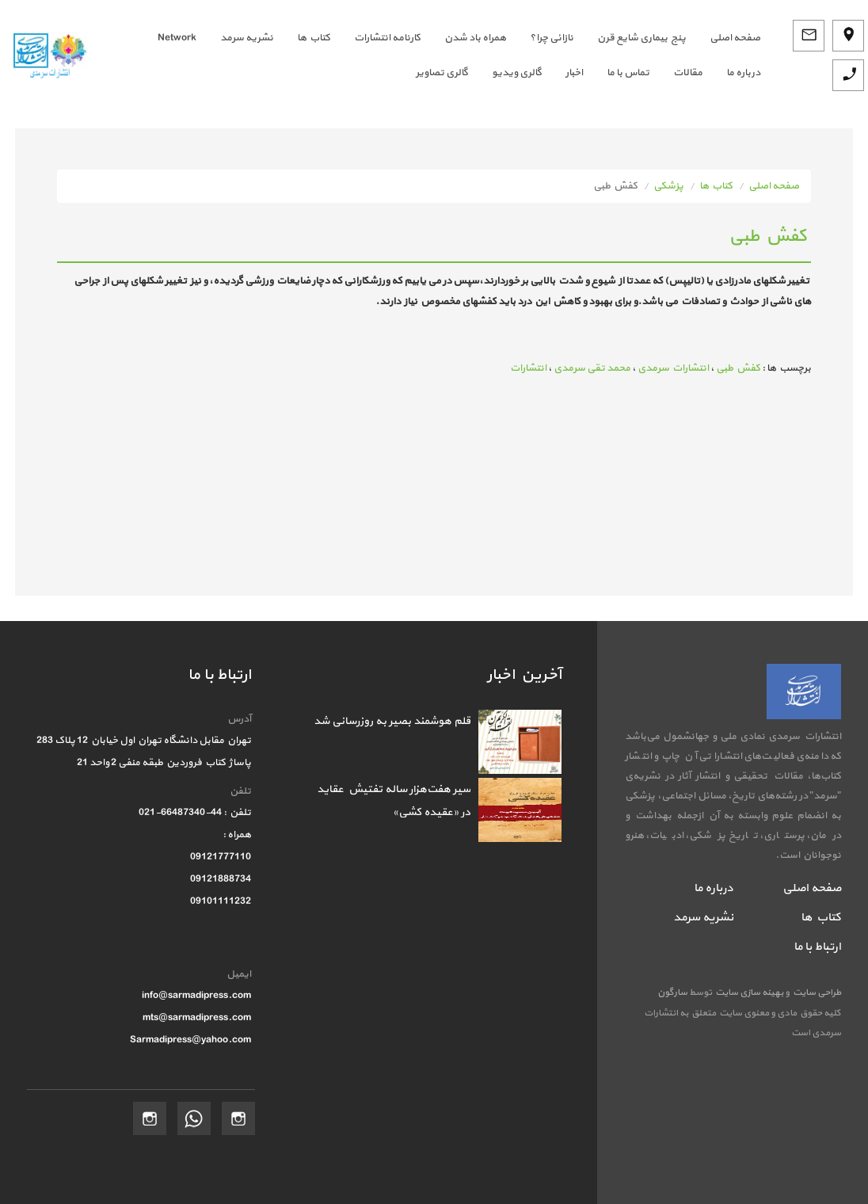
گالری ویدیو (517, 73)
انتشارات (528, 368)
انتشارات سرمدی (673, 368)
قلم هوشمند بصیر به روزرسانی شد (392, 721)
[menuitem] (723, 38)
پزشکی (668, 186)
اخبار (574, 73)
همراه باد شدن (475, 38)
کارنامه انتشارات (387, 38)
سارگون (673, 992)
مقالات (687, 73)
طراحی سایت (815, 992)
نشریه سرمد (246, 38)
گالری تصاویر (442, 73)
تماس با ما (628, 73)
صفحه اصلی (773, 186)
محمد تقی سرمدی (592, 368)
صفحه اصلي (735, 38)
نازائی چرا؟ (551, 38)
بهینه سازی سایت (748, 992)
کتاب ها (313, 38)
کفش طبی (738, 368)
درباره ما (743, 73)
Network (177, 38)
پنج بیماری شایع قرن (641, 38)
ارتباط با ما (817, 947)
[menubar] (436, 55)
